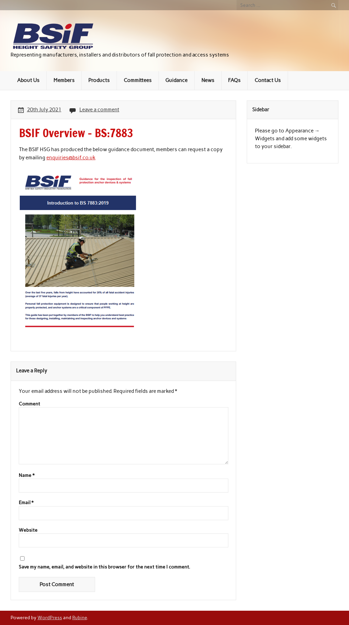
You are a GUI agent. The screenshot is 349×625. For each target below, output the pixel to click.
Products (99, 80)
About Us (28, 80)
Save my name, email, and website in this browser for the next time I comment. (104, 567)
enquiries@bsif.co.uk (70, 158)
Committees (138, 80)
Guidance (176, 80)
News (207, 80)
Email (26, 502)
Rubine (79, 617)
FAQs (234, 80)
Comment (29, 404)
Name (26, 475)
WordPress (49, 617)
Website (28, 530)
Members (64, 80)
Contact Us (268, 80)
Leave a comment (99, 110)
